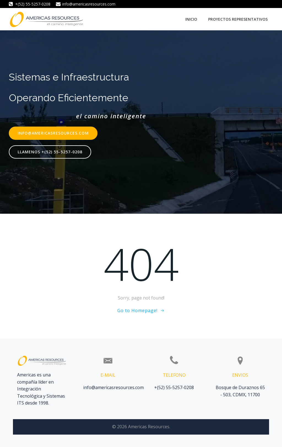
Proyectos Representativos (238, 19)
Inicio (191, 19)
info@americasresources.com (113, 387)
